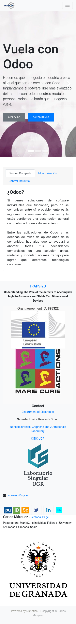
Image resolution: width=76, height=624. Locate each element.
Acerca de (14, 117)
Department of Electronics (38, 411)
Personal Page (39, 517)
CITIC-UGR (38, 438)
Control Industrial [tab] (19, 181)
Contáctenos (41, 117)
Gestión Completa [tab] (20, 173)
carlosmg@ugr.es (17, 495)
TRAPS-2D (37, 286)
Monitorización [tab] (47, 173)
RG (59, 509)
